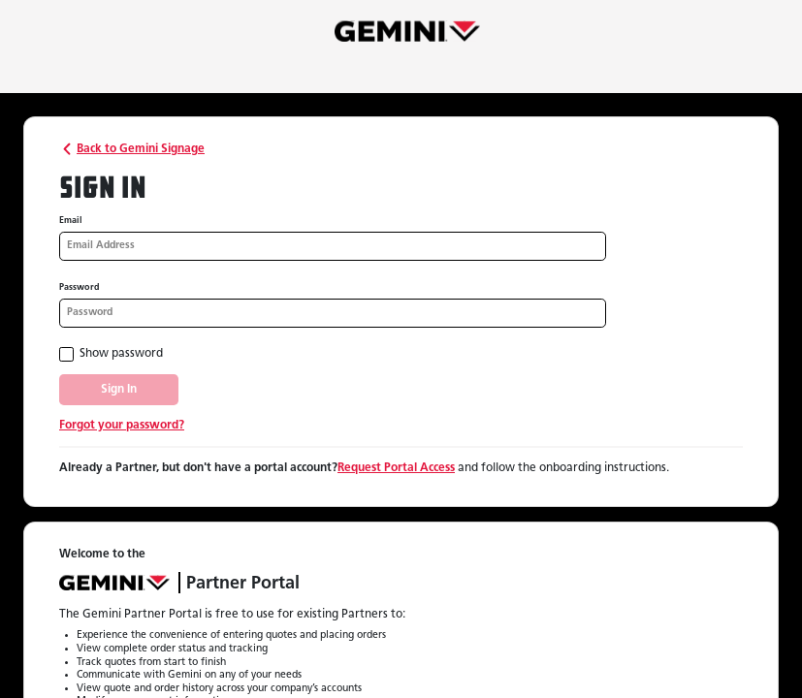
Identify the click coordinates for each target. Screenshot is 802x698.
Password (79, 287)
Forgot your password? (121, 425)
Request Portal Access (396, 468)
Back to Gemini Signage (132, 149)
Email (70, 220)
